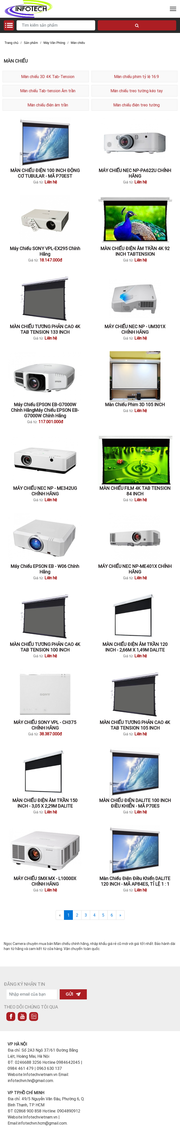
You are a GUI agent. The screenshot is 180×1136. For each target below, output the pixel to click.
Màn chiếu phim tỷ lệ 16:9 (136, 76)
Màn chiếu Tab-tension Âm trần (47, 90)
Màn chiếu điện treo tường (136, 104)
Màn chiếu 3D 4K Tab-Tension (47, 76)
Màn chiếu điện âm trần (47, 104)
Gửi (73, 994)
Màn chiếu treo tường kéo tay (136, 90)
